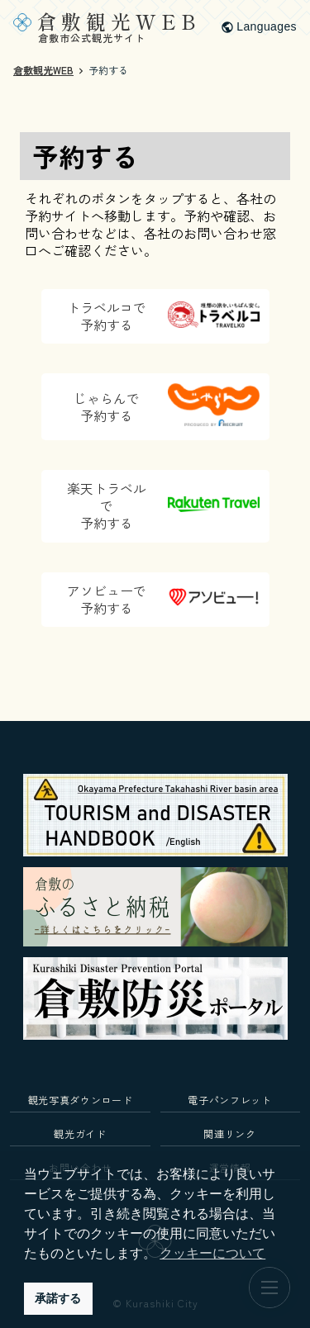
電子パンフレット (229, 1100)
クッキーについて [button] (212, 1253)
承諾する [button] (58, 1298)
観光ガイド (80, 1133)
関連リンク (229, 1133)
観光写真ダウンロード (80, 1100)
